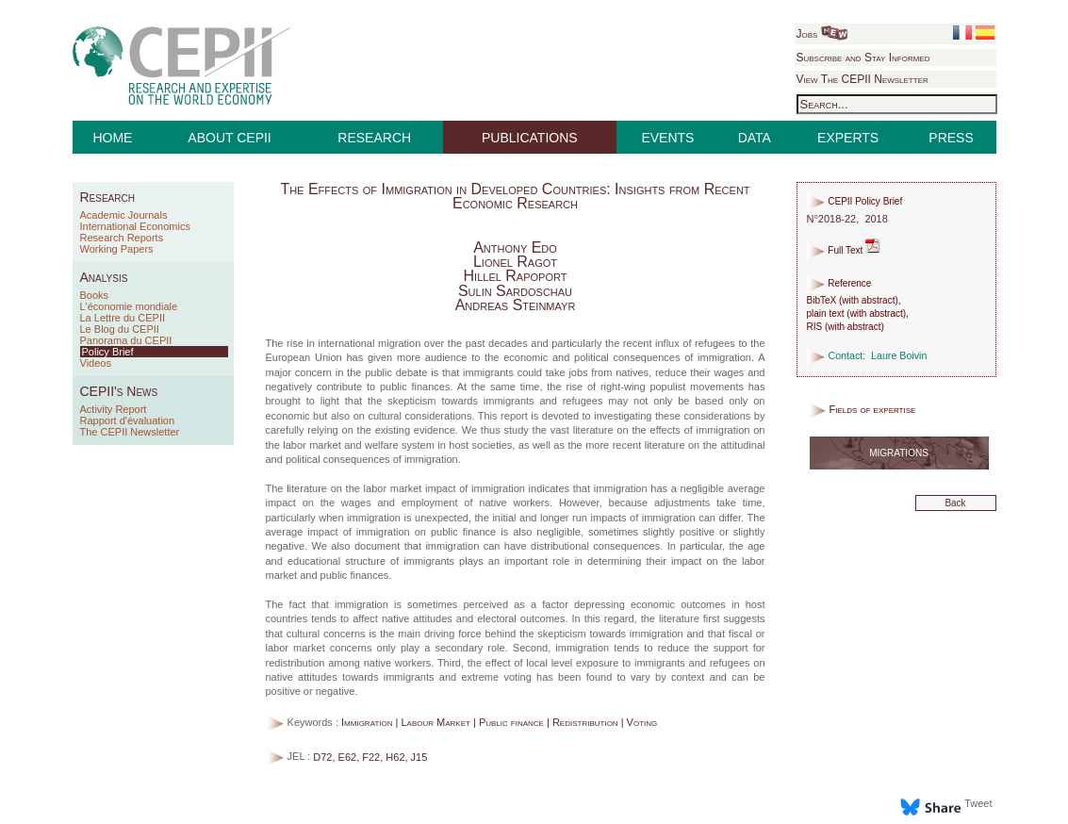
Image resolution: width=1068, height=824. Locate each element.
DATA (754, 137)
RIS (815, 326)
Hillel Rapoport (515, 276)
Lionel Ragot (515, 262)
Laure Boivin (899, 355)
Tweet (978, 803)
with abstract (868, 300)
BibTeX (822, 300)
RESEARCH (374, 137)
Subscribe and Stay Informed (863, 57)
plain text (826, 313)
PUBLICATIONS (530, 137)
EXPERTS (848, 137)
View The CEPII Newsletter (862, 79)
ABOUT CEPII (229, 137)
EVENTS (667, 137)
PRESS (950, 137)
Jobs (822, 34)
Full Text (844, 250)
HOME (112, 137)
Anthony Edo (515, 247)
